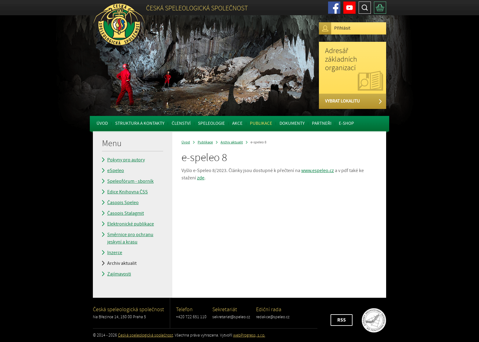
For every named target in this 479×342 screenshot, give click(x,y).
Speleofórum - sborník (130, 181)
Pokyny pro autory (126, 160)
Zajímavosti (119, 274)
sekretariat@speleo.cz (231, 316)
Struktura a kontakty (139, 123)
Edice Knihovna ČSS (127, 192)
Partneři (321, 123)
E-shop (346, 123)
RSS (341, 320)
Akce (237, 123)
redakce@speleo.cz (273, 316)
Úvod (102, 123)
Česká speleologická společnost (145, 335)
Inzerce (114, 253)
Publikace (261, 123)
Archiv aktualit (122, 263)
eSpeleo (115, 170)
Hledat (365, 8)
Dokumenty (292, 123)
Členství (181, 123)
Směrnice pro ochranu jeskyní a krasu (130, 238)
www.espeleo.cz (317, 170)
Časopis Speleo (123, 203)
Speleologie (211, 123)
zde (200, 178)
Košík (380, 8)
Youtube (349, 8)
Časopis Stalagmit (125, 213)
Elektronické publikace (130, 224)
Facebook (334, 8)
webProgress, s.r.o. (249, 335)
